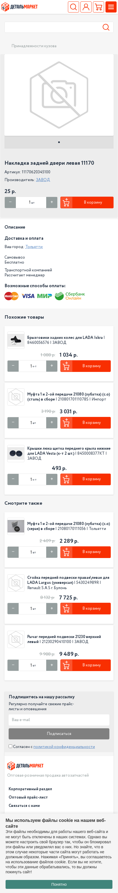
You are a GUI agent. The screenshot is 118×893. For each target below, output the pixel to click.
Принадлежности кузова (33, 46)
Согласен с (52, 747)
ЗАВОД (43, 180)
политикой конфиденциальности (64, 747)
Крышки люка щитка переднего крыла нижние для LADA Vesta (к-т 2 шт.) (68, 451)
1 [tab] (59, 142)
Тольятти (34, 247)
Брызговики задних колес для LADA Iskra (65, 338)
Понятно (59, 884)
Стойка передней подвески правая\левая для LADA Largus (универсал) (68, 580)
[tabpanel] (59, 95)
